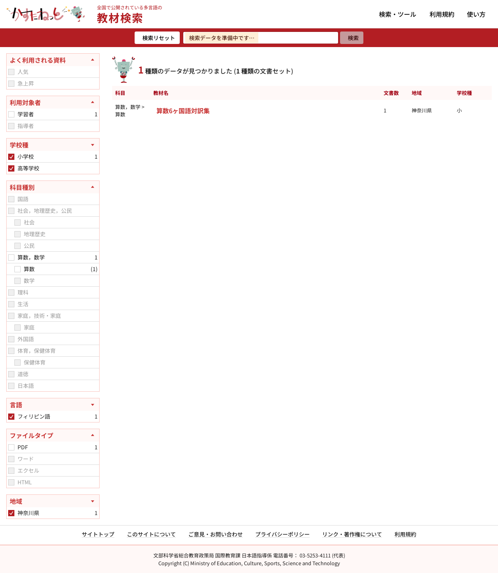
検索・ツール (397, 14)
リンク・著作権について (352, 534)
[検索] (351, 38)
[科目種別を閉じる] (53, 187)
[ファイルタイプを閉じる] (53, 435)
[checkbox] (11, 72)
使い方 (476, 14)
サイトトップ (98, 534)
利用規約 (442, 14)
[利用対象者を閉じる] (53, 102)
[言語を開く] (53, 404)
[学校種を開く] (53, 144)
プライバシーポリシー (282, 534)
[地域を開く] (53, 501)
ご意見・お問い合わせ (215, 534)
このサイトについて (151, 534)
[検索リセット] (157, 38)
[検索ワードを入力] (260, 38)
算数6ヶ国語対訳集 (183, 110)
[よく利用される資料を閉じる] (53, 60)
